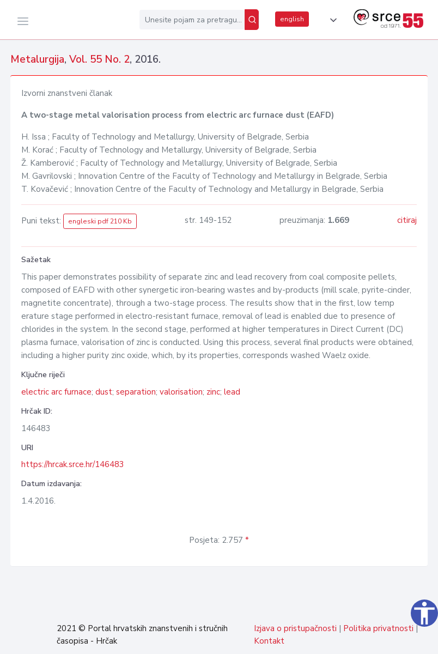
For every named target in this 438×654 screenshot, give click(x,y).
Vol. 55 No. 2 (99, 59)
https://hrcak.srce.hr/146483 (72, 464)
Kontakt (269, 640)
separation (136, 391)
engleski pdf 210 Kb (100, 221)
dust (103, 391)
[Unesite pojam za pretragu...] (192, 19)
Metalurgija (37, 59)
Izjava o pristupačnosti (295, 628)
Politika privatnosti (378, 628)
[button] (331, 20)
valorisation (181, 391)
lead (232, 391)
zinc (213, 391)
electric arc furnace (56, 391)
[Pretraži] (252, 19)
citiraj (407, 220)
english (292, 19)
